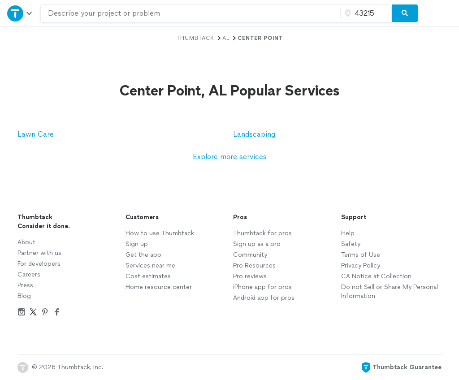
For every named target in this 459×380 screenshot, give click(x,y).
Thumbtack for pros (262, 233)
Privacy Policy (360, 265)
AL (226, 38)
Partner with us (39, 253)
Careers (28, 274)
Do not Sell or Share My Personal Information (389, 291)
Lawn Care (35, 134)
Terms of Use (360, 255)
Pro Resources (254, 265)
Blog (24, 296)
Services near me (150, 265)
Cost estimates (148, 276)
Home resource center (159, 287)
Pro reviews (250, 276)
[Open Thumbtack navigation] (20, 13)
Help (348, 233)
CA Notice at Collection (376, 276)
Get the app (143, 255)
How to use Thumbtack (160, 233)
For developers (39, 264)
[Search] (405, 13)
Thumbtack (195, 38)
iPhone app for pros (262, 287)
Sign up (137, 244)
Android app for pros (263, 298)
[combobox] (190, 13)
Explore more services (230, 156)
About (26, 242)
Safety (350, 244)
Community (250, 255)
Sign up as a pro (257, 244)
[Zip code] (365, 13)
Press (25, 285)
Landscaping (254, 134)
